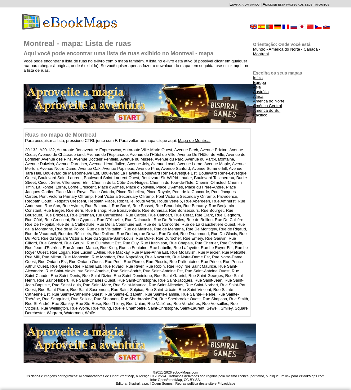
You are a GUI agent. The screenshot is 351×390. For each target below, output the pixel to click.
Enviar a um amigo (244, 4)
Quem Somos (162, 383)
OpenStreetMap (170, 380)
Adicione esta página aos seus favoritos (296, 4)
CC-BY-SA (192, 380)
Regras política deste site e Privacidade (205, 383)
